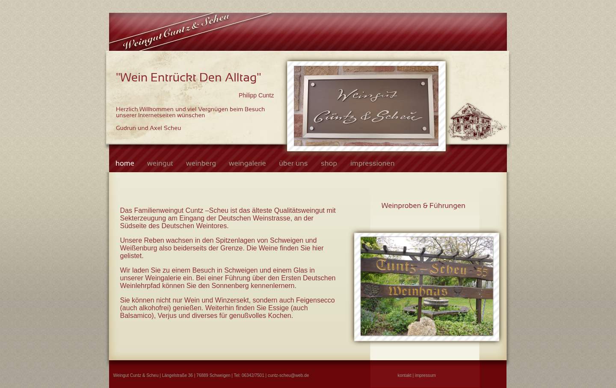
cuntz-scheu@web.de (288, 375)
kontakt (405, 375)
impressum (425, 375)
